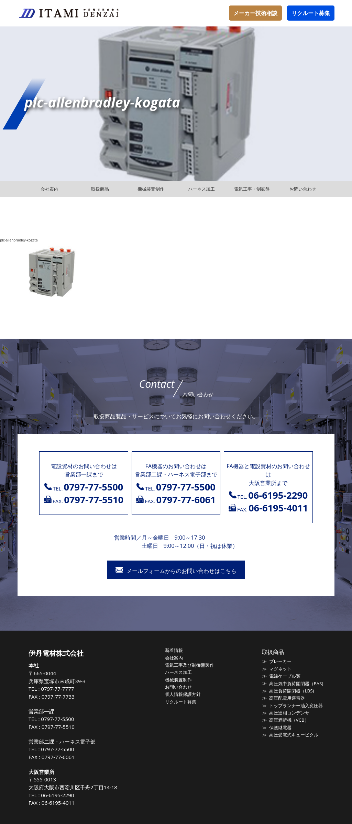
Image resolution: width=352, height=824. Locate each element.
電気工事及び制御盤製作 (189, 665)
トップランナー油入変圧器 (295, 705)
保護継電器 (280, 727)
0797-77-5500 (58, 718)
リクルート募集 (311, 13)
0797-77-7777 (58, 688)
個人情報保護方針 (183, 694)
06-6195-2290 (58, 795)
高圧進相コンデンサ (289, 712)
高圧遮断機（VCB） (289, 719)
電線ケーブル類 (284, 676)
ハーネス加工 (178, 672)
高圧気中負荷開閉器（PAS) (296, 683)
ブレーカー (280, 661)
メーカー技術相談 (255, 13)
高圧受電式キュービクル (293, 734)
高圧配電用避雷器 (287, 698)
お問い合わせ (178, 687)
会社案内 (174, 657)
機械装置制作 (178, 679)
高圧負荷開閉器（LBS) (291, 690)
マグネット (280, 668)
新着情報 (174, 650)
